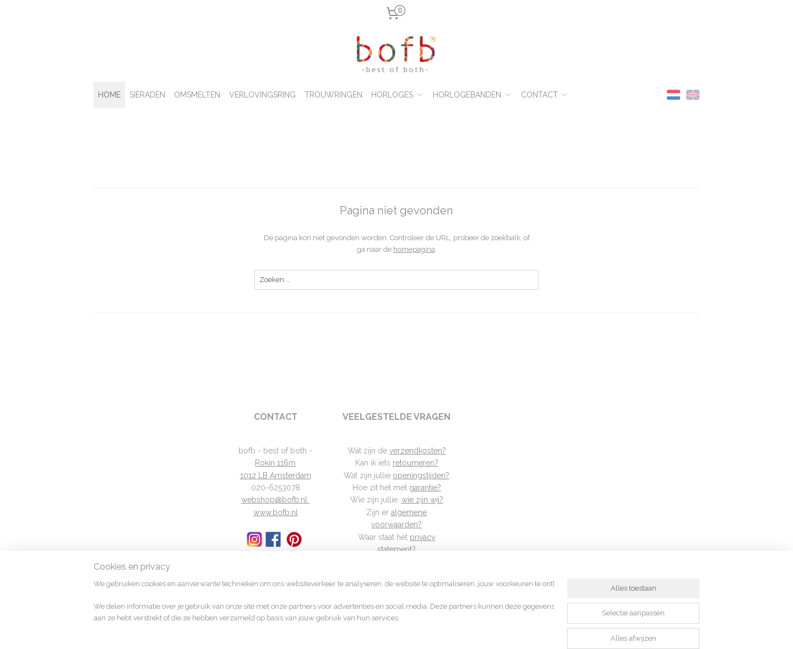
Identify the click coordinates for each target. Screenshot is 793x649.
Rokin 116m (275, 462)
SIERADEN (147, 94)
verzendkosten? (417, 450)
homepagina (413, 249)
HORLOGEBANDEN (472, 94)
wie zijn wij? (422, 499)
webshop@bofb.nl (275, 499)
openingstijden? (421, 475)
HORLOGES (397, 94)
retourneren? (415, 462)
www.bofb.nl (275, 512)
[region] (324, 608)
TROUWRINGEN (333, 94)
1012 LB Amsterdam (275, 475)
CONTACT (545, 94)
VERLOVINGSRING (262, 94)
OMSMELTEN (197, 94)
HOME (109, 94)
